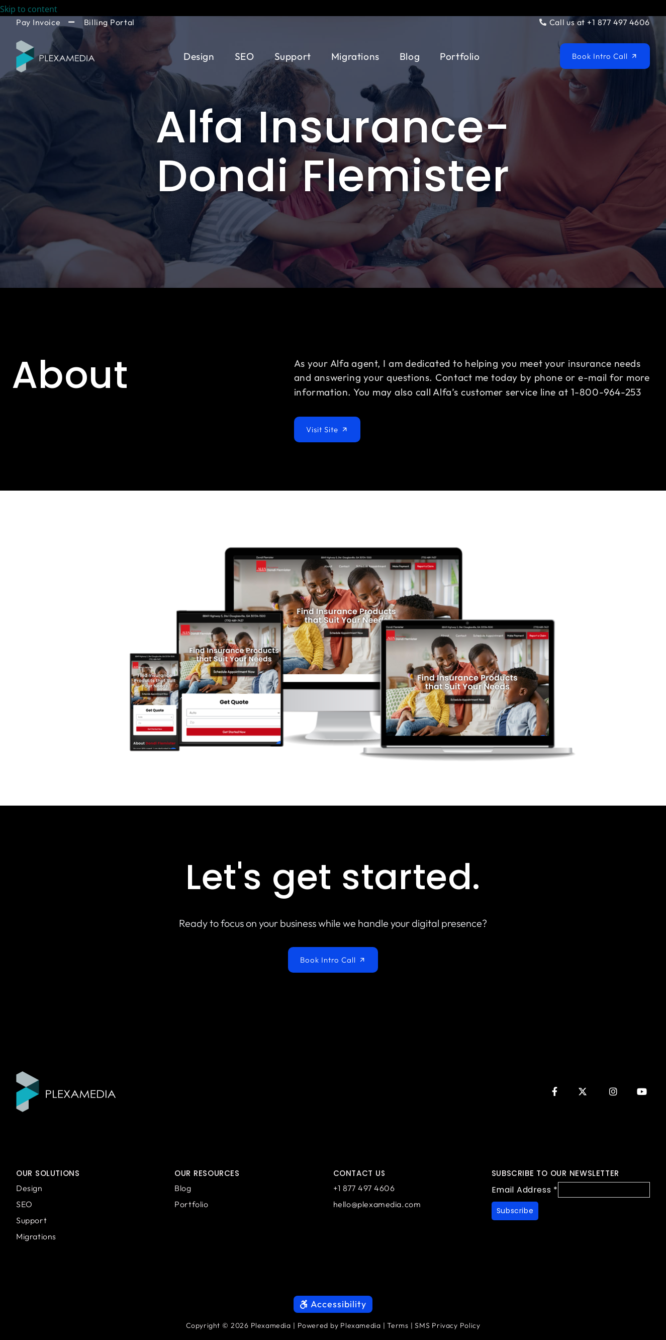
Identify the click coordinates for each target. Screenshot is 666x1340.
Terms (397, 1330)
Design (199, 56)
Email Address (525, 1188)
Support (292, 56)
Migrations (355, 56)
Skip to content (35, 9)
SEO (244, 56)
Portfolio (460, 56)
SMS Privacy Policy (447, 1330)
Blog (410, 56)
